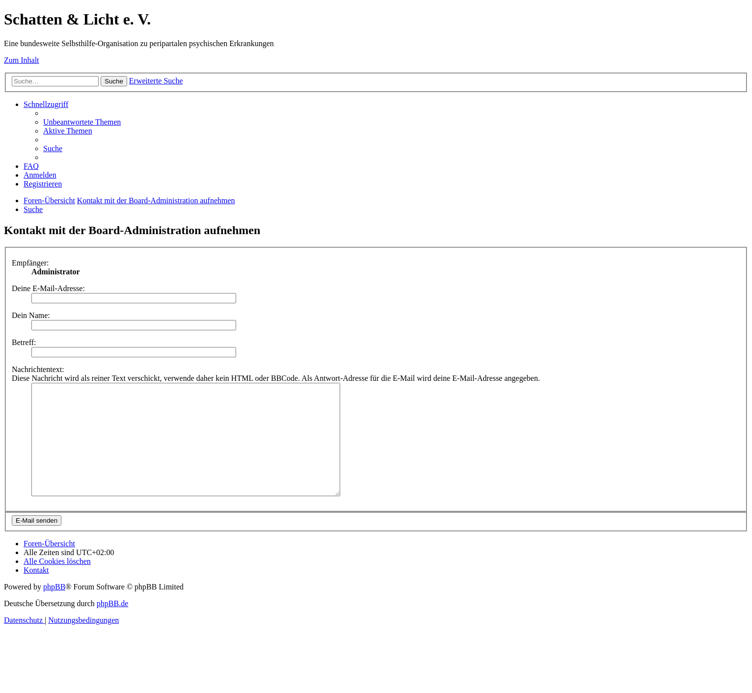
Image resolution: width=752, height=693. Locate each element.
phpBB (54, 609)
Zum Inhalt (21, 60)
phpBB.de (112, 625)
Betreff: (24, 342)
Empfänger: (30, 263)
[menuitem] (82, 122)
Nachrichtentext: (38, 369)
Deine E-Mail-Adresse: (48, 288)
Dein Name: (31, 315)
